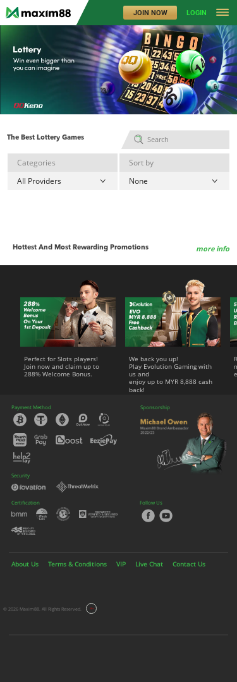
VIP (121, 564)
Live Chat (149, 564)
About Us (25, 564)
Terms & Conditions (77, 564)
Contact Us (189, 564)
